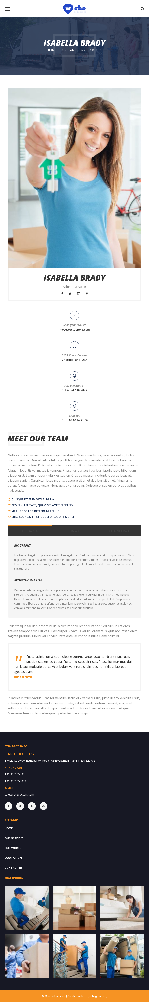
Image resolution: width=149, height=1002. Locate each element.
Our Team (67, 50)
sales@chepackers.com (19, 794)
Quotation (13, 858)
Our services (14, 838)
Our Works (13, 848)
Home (52, 50)
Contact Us (14, 868)
